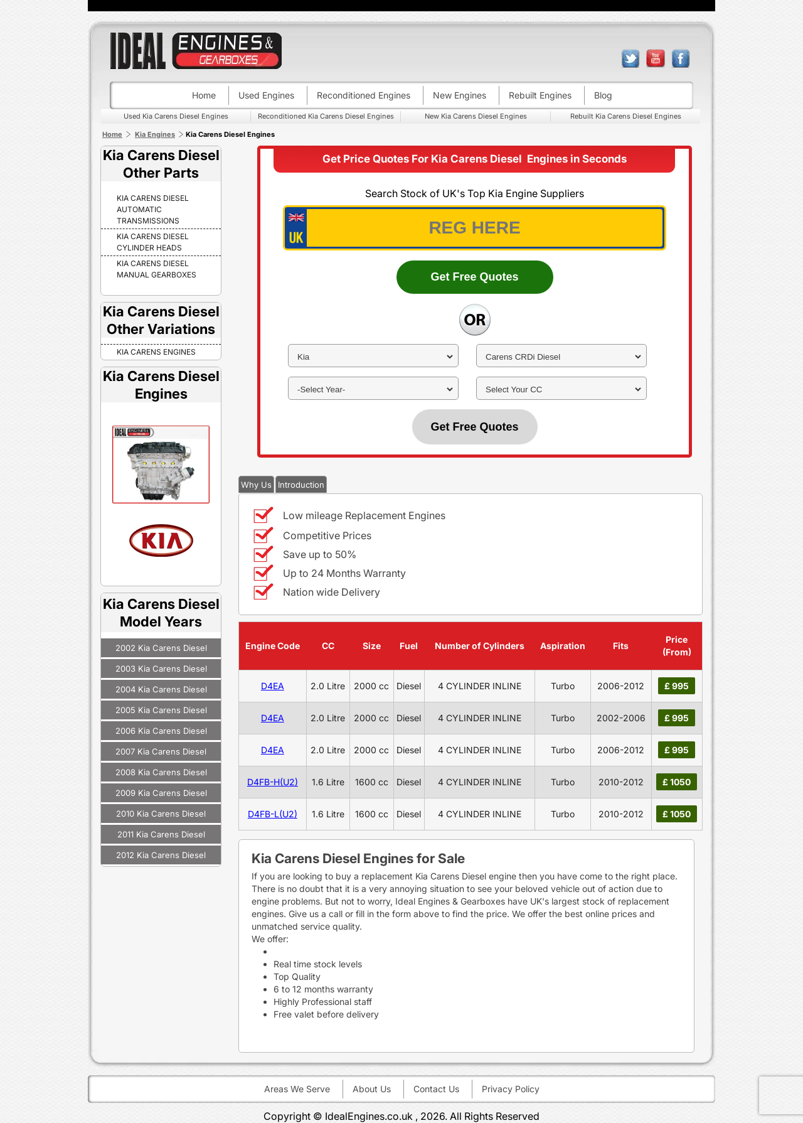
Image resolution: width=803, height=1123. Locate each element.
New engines (459, 95)
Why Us (256, 485)
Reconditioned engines (363, 95)
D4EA (272, 685)
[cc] (561, 389)
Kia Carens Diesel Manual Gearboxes (156, 269)
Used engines (266, 95)
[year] (373, 389)
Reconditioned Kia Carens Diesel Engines (326, 116)
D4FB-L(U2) (272, 814)
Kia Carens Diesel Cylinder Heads (153, 242)
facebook (680, 58)
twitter (630, 58)
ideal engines (196, 50)
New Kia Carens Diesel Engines (476, 116)
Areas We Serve (297, 1088)
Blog (603, 95)
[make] (373, 357)
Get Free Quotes (474, 277)
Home (204, 95)
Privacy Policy (511, 1088)
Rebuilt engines (540, 95)
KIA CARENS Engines (156, 352)
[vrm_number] (474, 228)
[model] (561, 357)
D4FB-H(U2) (272, 781)
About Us (372, 1088)
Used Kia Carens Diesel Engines (176, 116)
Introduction (301, 485)
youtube (655, 58)
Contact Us (436, 1088)
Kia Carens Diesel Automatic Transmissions (153, 209)
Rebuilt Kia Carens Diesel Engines (625, 116)
